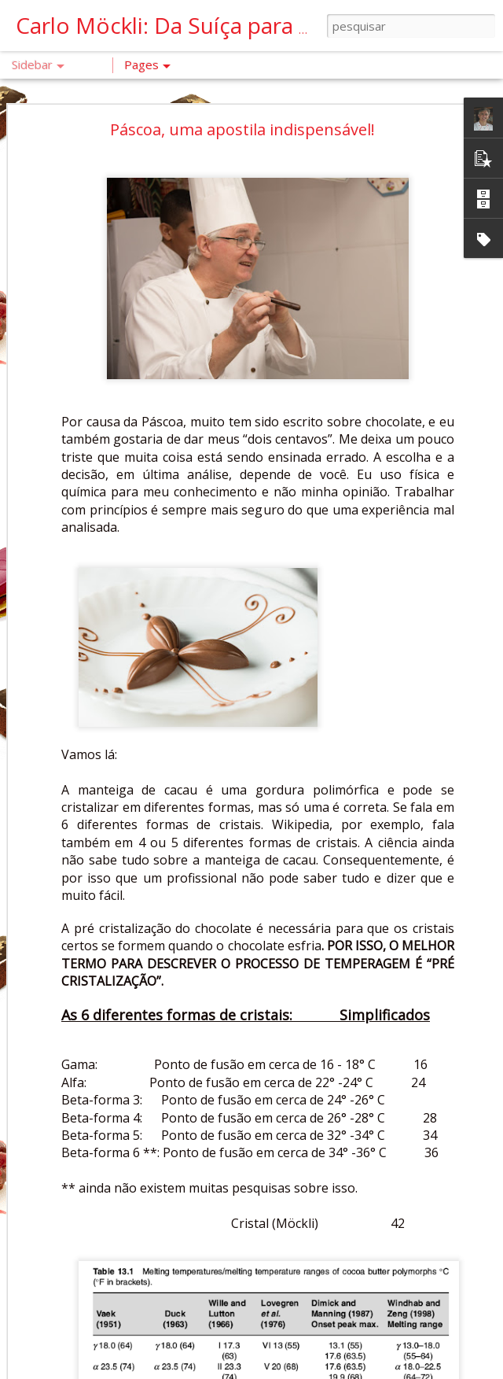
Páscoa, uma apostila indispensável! (242, 80)
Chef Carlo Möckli (401, 1252)
